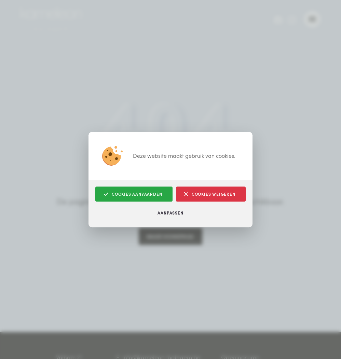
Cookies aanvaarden (133, 194)
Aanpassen (170, 213)
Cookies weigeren (209, 194)
